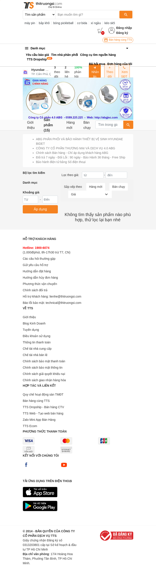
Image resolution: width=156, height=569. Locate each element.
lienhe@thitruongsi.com (65, 296)
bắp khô (44, 23)
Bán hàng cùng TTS (118, 40)
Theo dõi (109, 72)
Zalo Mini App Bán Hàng (39, 419)
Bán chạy (87, 125)
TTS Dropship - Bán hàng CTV (43, 407)
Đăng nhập (124, 28)
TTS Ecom (30, 426)
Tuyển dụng (31, 329)
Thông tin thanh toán (36, 342)
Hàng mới (71, 125)
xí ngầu (96, 23)
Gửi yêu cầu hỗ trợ (35, 265)
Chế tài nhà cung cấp (37, 348)
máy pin (29, 23)
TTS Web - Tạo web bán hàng (43, 413)
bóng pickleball (63, 23)
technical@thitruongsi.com (63, 302)
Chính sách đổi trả (35, 290)
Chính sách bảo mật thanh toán (44, 361)
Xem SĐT (124, 72)
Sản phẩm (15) (48, 125)
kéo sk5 (109, 23)
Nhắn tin (95, 72)
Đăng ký (122, 33)
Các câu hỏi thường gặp (39, 258)
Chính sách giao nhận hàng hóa (44, 380)
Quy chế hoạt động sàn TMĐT (43, 394)
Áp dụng (40, 209)
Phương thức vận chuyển (40, 284)
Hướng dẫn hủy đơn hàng (40, 277)
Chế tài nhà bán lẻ (35, 355)
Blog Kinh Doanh (34, 323)
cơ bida (82, 23)
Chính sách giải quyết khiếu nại (44, 374)
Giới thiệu (31, 125)
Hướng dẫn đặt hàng (37, 271)
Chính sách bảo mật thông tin (42, 367)
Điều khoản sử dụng (36, 336)
